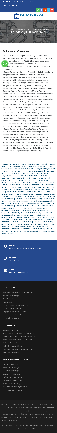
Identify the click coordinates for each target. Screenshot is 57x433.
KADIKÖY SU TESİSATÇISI (11, 368)
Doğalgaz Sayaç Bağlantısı (12, 309)
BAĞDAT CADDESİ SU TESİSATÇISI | (31, 408)
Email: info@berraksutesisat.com (27, 2)
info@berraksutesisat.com (18, 272)
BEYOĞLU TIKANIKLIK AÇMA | (36, 220)
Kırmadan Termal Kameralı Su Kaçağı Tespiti (18, 333)
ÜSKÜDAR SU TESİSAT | (47, 417)
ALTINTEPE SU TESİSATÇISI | (10, 421)
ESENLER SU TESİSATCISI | (21, 187)
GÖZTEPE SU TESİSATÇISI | (10, 408)
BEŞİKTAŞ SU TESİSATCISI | (13, 185)
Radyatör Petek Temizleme (12, 346)
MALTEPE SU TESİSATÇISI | (44, 405)
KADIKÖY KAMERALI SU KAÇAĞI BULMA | (16, 414)
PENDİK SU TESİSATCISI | (10, 180)
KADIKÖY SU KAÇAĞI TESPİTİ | (36, 171)
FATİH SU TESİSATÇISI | (36, 192)
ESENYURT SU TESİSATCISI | (41, 187)
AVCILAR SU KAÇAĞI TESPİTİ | (36, 197)
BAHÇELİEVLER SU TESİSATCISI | (12, 224)
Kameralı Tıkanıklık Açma (11, 296)
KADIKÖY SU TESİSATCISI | (42, 178)
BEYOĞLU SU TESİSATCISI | (32, 185)
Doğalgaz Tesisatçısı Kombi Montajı (15, 305)
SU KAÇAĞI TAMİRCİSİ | (33, 231)
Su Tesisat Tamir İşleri (10, 330)
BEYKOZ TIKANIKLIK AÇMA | (27, 206)
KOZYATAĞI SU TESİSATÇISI (12, 384)
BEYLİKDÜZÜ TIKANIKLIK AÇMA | (14, 220)
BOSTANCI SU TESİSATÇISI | (10, 417)
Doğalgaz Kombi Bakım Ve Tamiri (14, 312)
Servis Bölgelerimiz (23, 29)
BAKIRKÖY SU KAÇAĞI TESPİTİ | (28, 199)
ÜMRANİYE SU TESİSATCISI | (29, 180)
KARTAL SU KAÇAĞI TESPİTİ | (39, 166)
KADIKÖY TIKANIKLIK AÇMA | (26, 194)
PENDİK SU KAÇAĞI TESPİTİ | (22, 178)
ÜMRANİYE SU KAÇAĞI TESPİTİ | (36, 204)
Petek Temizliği (8, 299)
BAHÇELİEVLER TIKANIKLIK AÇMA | (13, 213)
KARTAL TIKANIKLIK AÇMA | (31, 176)
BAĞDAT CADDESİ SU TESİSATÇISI (14, 377)
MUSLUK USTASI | (40, 229)
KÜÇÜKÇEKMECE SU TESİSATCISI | (15, 192)
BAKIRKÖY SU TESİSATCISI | (34, 224)
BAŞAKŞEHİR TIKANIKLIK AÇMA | (26, 217)
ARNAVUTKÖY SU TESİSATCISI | (23, 222)
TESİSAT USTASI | (17, 231)
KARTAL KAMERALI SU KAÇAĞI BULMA (15, 387)
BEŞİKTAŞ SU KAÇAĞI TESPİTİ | (44, 201)
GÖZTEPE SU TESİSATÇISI (11, 374)
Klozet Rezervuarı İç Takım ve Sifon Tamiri (17, 340)
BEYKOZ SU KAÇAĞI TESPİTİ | (14, 171)
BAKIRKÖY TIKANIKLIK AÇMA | (35, 213)
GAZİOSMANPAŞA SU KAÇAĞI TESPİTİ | (36, 210)
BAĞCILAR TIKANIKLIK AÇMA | (12, 210)
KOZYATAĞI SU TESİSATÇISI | (21, 411)
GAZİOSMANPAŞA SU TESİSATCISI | (24, 227)
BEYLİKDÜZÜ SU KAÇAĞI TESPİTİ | (13, 204)
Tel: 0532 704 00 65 (9, 2)
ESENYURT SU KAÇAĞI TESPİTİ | (20, 208)
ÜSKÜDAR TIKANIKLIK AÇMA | (19, 166)
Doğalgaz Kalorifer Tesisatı (12, 343)
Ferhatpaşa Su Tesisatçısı (40, 29)
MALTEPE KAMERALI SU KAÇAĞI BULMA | (42, 414)
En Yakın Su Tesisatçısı (11, 352)
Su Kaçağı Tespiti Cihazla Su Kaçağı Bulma (18, 293)
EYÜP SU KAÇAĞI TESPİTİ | (40, 208)
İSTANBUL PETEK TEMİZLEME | (11, 164)
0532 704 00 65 (14, 260)
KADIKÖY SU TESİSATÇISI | (27, 405)
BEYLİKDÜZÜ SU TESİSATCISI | (22, 229)
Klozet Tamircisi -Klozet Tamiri (13, 315)
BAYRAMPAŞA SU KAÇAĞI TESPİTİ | (21, 201)
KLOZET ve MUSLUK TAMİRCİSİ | (23, 183)
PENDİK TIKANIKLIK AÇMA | (32, 164)
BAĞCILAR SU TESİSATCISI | (44, 222)
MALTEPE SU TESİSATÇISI (11, 371)
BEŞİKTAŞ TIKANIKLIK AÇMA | (27, 215)
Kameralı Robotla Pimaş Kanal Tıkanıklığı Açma (19, 336)
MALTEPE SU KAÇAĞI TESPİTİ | (25, 169)
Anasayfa (11, 29)
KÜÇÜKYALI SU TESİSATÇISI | (29, 417)
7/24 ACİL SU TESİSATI (10, 6)
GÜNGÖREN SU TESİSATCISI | (24, 190)
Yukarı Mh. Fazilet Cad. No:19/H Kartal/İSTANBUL (25, 248)
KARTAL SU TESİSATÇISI (10, 364)
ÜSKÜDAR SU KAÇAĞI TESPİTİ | (14, 197)
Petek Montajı (7, 302)
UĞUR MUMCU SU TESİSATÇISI (13, 380)
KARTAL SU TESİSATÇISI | (21, 173)
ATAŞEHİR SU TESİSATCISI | (11, 176)
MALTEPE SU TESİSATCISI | (40, 173)
